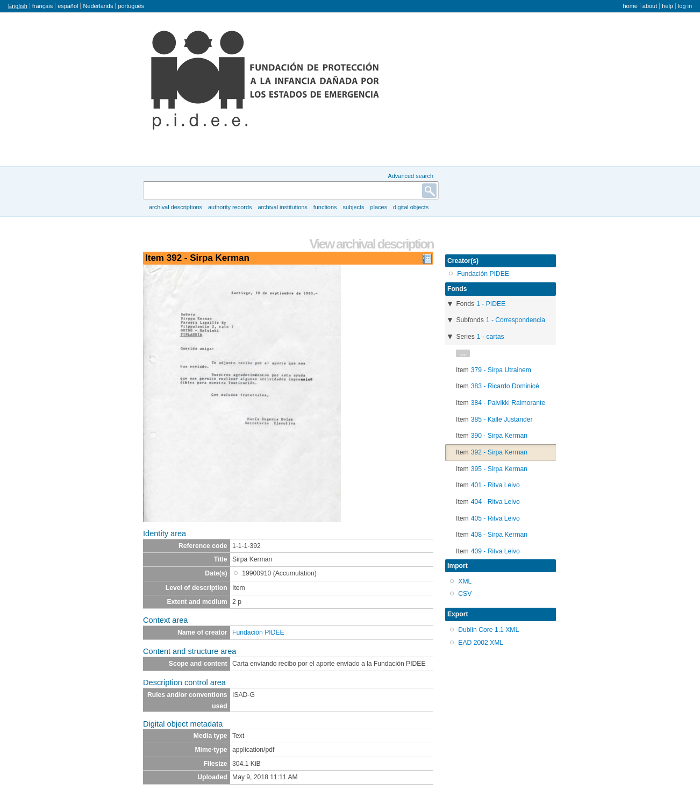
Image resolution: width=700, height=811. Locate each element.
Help (667, 6)
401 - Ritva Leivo (495, 485)
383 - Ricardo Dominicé (505, 386)
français (42, 6)
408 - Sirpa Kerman (499, 534)
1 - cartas (490, 336)
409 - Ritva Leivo (495, 551)
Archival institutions (282, 207)
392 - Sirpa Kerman (499, 452)
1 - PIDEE (490, 304)
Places (379, 207)
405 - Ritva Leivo (495, 518)
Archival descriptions (175, 207)
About (649, 6)
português (131, 6)
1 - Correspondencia (515, 320)
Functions (325, 207)
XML (465, 581)
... (463, 353)
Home (630, 6)
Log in (685, 6)
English (17, 6)
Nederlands (98, 6)
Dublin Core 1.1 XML (488, 630)
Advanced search (410, 176)
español (68, 6)
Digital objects (410, 207)
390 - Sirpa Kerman (499, 435)
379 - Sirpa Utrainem (501, 370)
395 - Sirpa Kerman (499, 469)
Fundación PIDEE (258, 632)
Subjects (353, 207)
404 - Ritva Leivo (495, 502)
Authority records (230, 207)
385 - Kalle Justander (502, 419)
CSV (465, 593)
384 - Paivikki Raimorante (508, 403)
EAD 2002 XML (480, 642)
